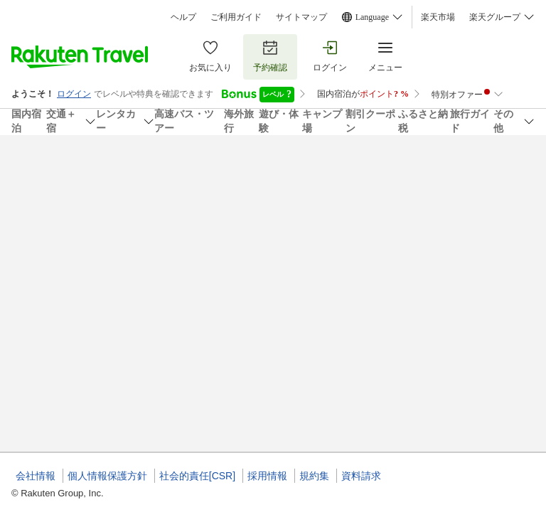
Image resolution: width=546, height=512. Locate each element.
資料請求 (361, 475)
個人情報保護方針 (107, 475)
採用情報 (267, 475)
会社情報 (35, 475)
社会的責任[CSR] (197, 475)
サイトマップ (301, 17)
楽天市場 (438, 17)
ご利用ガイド (236, 17)
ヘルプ (183, 17)
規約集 (314, 475)
